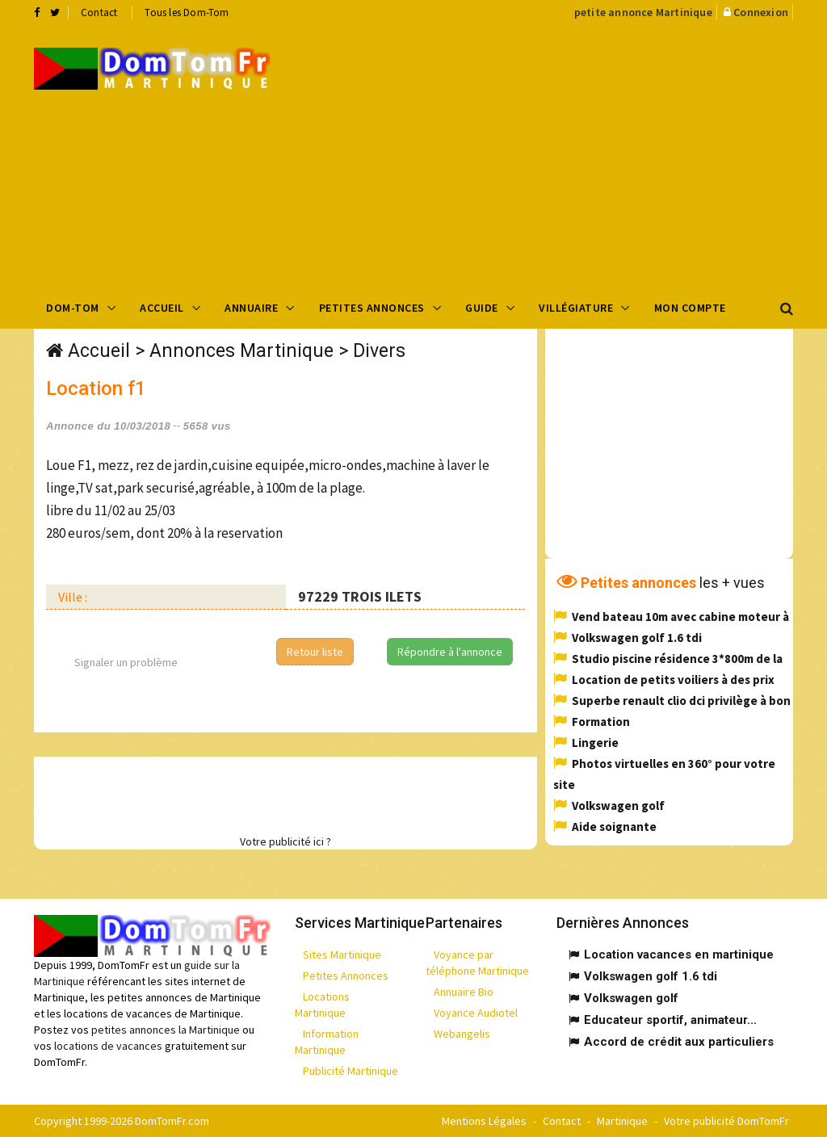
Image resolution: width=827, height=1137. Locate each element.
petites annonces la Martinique (165, 1029)
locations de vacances (108, 1045)
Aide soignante (614, 826)
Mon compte (690, 307)
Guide (481, 307)
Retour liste (315, 651)
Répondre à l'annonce (449, 651)
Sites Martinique (342, 954)
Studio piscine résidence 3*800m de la (677, 658)
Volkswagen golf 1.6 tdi (637, 637)
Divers (379, 351)
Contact (99, 12)
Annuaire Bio (463, 991)
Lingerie (595, 742)
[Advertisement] (560, 154)
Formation (601, 721)
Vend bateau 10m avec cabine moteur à (680, 616)
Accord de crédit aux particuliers (679, 1041)
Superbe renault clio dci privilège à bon (681, 700)
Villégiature (576, 307)
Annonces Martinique (241, 351)
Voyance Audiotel (476, 1012)
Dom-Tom (72, 307)
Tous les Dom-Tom (187, 12)
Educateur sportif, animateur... (670, 1020)
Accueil (162, 307)
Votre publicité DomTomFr (726, 1121)
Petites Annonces (372, 307)
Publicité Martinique (350, 1071)
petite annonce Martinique (643, 12)
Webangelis (462, 1033)
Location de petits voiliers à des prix (673, 679)
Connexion (760, 12)
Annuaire (251, 307)
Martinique (622, 1121)
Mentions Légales (484, 1121)
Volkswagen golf (618, 805)
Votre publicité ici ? (285, 841)
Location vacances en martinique (679, 954)
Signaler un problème (126, 662)
